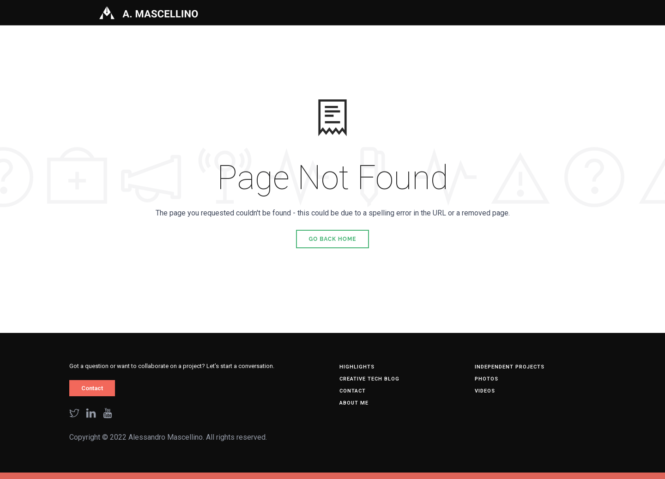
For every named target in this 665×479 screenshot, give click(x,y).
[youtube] (108, 414)
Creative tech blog (369, 379)
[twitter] (74, 414)
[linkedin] (91, 414)
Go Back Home (333, 239)
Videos (485, 391)
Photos (486, 379)
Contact (92, 388)
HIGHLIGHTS (357, 367)
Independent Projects (509, 367)
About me (354, 403)
